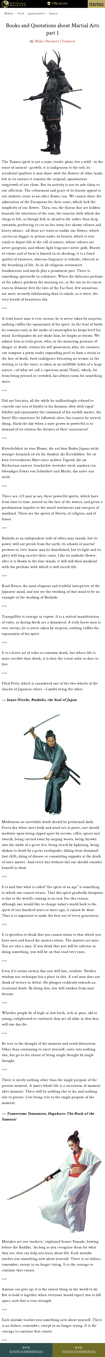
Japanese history (36, 13)
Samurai (53, 13)
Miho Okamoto (47, 41)
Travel (20, 13)
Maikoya (8, 13)
